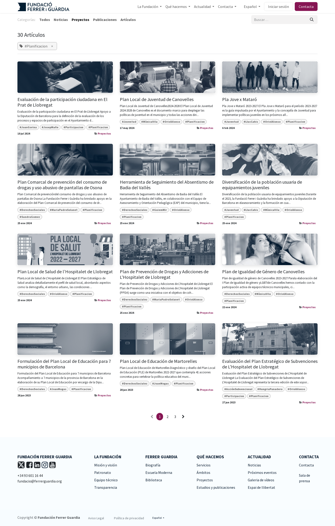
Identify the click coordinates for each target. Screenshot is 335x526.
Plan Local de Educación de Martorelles (158, 361)
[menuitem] (150, 6)
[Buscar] (312, 19)
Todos (44, 19)
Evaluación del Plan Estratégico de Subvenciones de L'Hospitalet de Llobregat (270, 364)
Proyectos (104, 133)
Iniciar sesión (278, 6)
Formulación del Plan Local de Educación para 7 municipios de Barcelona (64, 364)
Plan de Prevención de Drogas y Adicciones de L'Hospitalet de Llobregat (164, 274)
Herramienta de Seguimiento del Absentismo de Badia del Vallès (167, 184)
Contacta (306, 6)
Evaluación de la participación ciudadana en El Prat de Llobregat (62, 102)
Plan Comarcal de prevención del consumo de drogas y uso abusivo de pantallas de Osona (62, 184)
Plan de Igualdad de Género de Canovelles (263, 271)
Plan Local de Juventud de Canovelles (157, 99)
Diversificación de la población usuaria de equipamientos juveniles (262, 184)
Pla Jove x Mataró (239, 99)
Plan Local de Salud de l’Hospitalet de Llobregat (65, 271)
